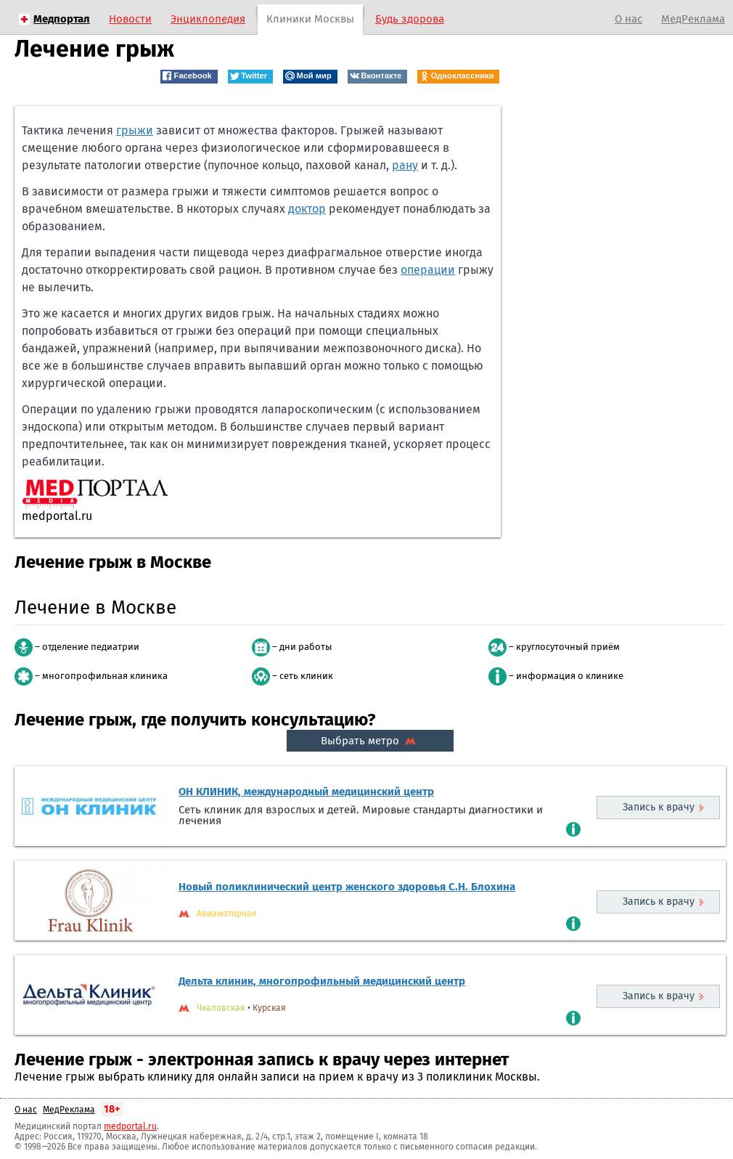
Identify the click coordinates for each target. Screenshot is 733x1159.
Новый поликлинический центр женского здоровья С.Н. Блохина (347, 886)
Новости (130, 18)
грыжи (134, 130)
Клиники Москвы (310, 18)
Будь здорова (409, 18)
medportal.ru (130, 1126)
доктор (307, 209)
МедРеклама (693, 18)
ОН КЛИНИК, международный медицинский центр (306, 791)
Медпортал (61, 18)
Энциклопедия (208, 18)
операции (428, 270)
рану (405, 165)
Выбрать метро (370, 740)
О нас (628, 18)
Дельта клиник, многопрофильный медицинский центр (322, 981)
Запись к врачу (659, 807)
